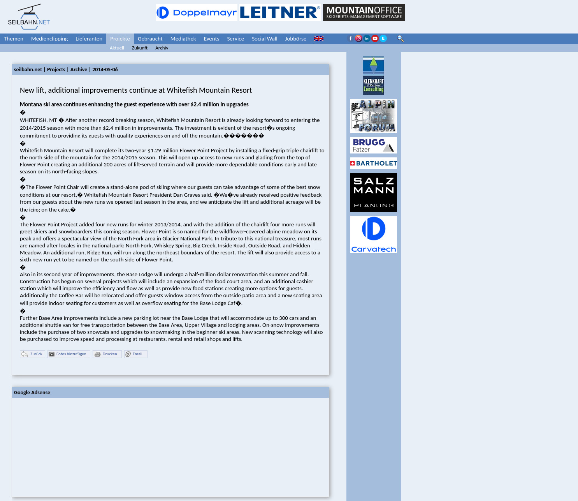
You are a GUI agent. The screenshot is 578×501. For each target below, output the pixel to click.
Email (133, 354)
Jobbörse (296, 38)
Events (212, 38)
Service (235, 38)
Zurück (31, 354)
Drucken (105, 354)
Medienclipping (49, 38)
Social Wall (265, 38)
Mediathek (183, 38)
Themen (13, 38)
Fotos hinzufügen (67, 354)
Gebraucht (150, 38)
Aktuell (117, 48)
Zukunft (140, 48)
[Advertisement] (70, 446)
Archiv (161, 48)
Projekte (120, 38)
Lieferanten (89, 38)
